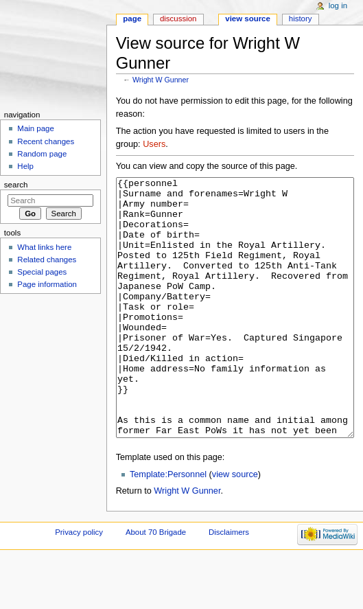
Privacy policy (79, 583)
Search (16, 185)
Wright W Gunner (160, 80)
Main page (35, 128)
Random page (42, 154)
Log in (338, 5)
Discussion (178, 18)
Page (132, 18)
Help (25, 166)
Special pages (42, 272)
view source (235, 526)
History (300, 18)
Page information (47, 284)
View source (247, 18)
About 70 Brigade (156, 583)
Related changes (46, 259)
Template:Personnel (168, 526)
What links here (44, 247)
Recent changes (45, 141)
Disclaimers (229, 583)
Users (154, 144)
